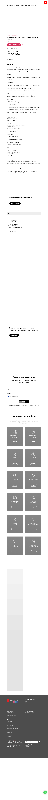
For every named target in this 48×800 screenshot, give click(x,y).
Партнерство (9, 736)
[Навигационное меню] (45, 2)
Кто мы (26, 701)
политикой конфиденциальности (27, 406)
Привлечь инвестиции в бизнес (30, 711)
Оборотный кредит (10, 724)
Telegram (27, 746)
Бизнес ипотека (9, 732)
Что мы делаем (27, 702)
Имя (8, 386)
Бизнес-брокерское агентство (11, 715)
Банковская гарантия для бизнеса (12, 728)
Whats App (28, 745)
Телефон (9, 393)
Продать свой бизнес (10, 711)
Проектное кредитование (10, 735)
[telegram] (7, 705)
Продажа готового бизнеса (13, 5)
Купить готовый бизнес (10, 712)
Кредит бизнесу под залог (11, 729)
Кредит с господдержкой (10, 725)
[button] (14, 44)
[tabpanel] (24, 225)
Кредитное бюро (9, 721)
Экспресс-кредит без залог (11, 722)
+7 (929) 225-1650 (29, 744)
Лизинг (8, 733)
